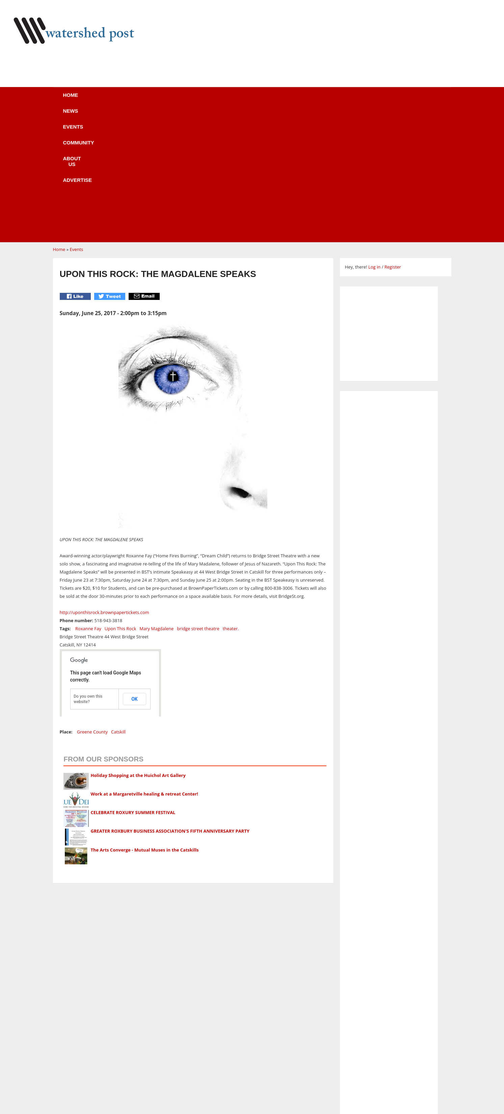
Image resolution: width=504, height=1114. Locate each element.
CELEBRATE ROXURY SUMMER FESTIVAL (132, 684)
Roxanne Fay (88, 500)
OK (134, 571)
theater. (231, 500)
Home (90, 99)
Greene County (92, 604)
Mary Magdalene (156, 500)
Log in (374, 139)
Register (392, 139)
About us (263, 99)
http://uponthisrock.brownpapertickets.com (104, 484)
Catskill (118, 604)
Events (166, 99)
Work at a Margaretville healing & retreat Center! (144, 666)
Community (213, 99)
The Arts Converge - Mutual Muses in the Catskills (144, 722)
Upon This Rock (120, 500)
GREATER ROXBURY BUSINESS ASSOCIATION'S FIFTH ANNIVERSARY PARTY (169, 703)
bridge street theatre (198, 500)
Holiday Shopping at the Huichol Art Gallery (138, 647)
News (127, 99)
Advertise (312, 99)
